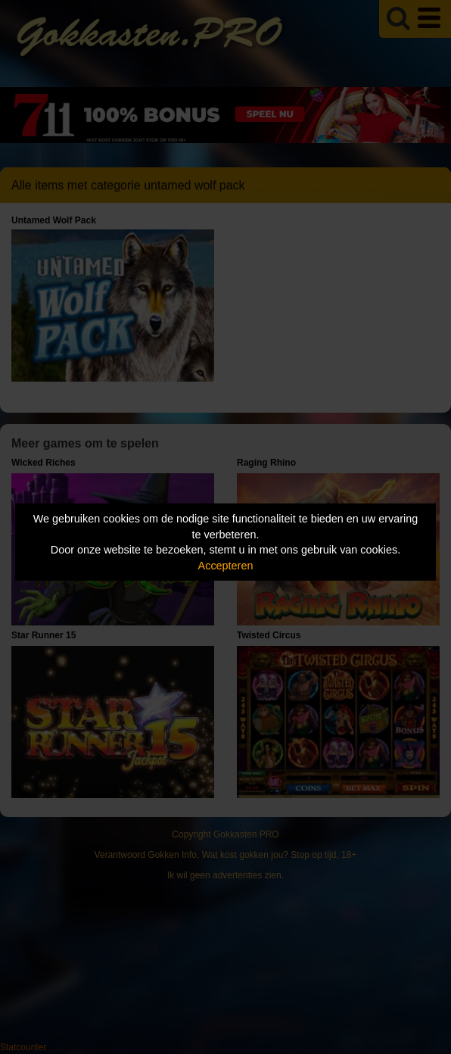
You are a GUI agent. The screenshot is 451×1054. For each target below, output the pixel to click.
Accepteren (225, 566)
